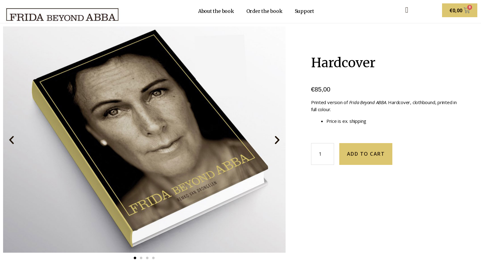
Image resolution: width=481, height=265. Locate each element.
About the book (216, 11)
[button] (11, 139)
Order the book (264, 11)
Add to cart (366, 153)
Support (304, 11)
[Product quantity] (322, 154)
